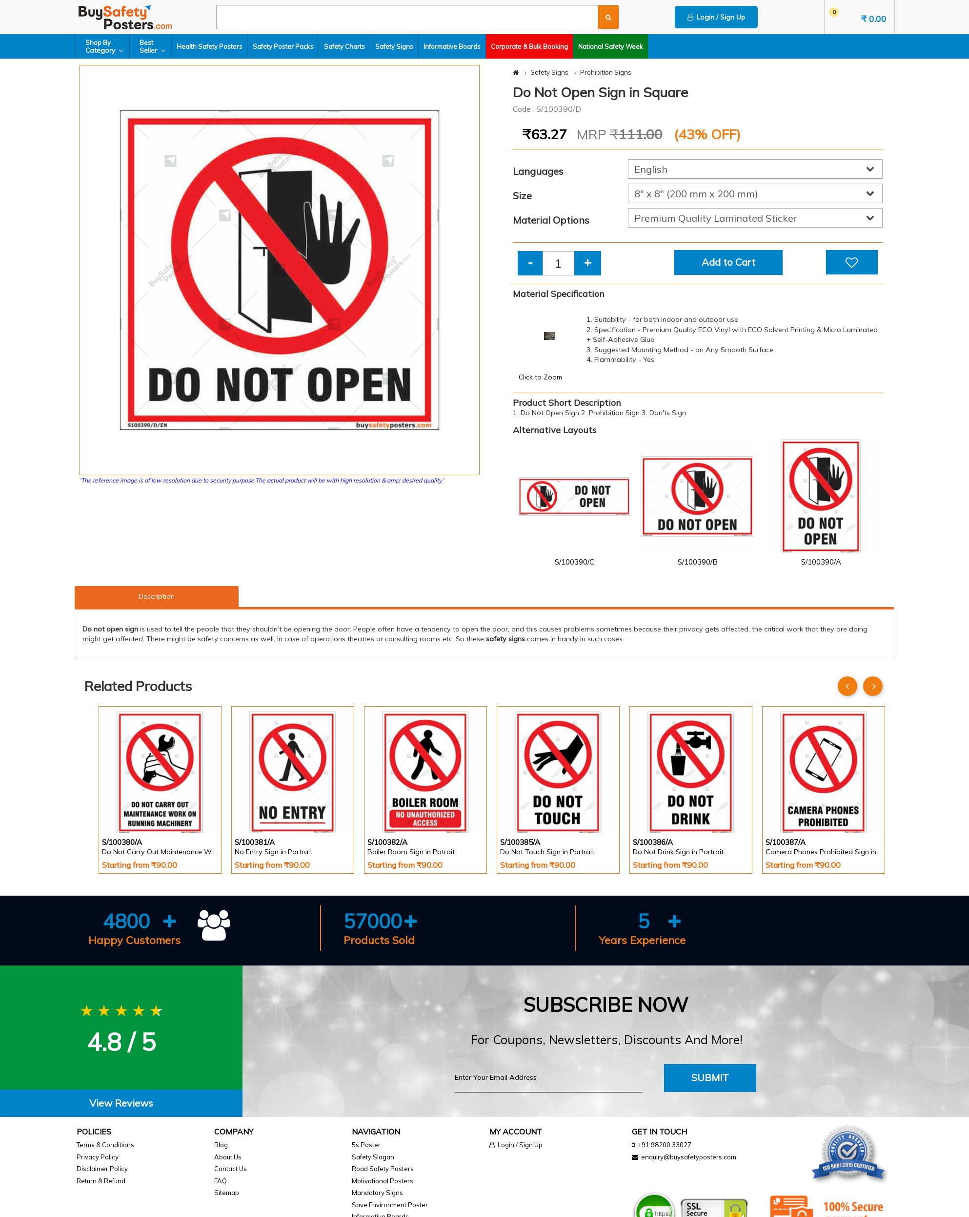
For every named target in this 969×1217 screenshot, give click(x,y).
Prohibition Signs (605, 72)
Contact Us (230, 1169)
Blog (221, 1145)
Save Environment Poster (390, 1205)
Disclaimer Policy (102, 1169)
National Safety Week (610, 46)
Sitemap (226, 1192)
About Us (228, 1157)
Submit (710, 1077)
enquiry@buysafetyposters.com (688, 1157)
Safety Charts (344, 46)
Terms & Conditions (105, 1145)
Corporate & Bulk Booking (529, 46)
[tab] (121, 1103)
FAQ (220, 1181)
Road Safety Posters (383, 1169)
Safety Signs (394, 46)
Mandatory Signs (377, 1192)
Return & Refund (101, 1181)
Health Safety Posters (209, 46)
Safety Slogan (373, 1157)
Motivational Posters (382, 1181)
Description (157, 596)
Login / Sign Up (716, 17)
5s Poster (366, 1145)
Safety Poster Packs (283, 46)
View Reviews (121, 1103)
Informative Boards (452, 46)
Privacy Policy (98, 1157)
